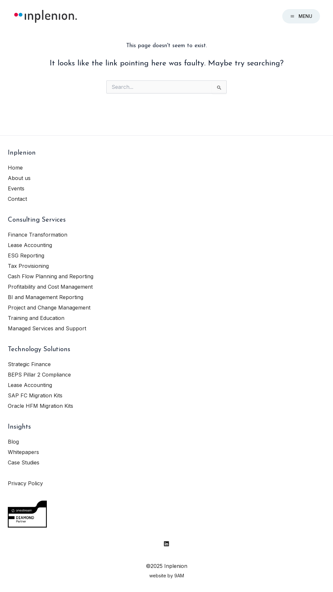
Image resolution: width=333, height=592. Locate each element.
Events (16, 188)
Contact (17, 199)
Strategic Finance (29, 364)
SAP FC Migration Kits (35, 395)
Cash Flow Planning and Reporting (50, 276)
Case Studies (23, 462)
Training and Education (36, 318)
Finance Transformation (37, 234)
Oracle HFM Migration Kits (40, 406)
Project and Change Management (49, 307)
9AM (179, 575)
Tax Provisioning (28, 266)
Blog (13, 441)
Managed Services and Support (47, 328)
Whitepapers (23, 452)
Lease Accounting (30, 245)
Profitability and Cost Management (50, 286)
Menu (301, 16)
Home (15, 167)
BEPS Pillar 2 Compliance (39, 374)
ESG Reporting (26, 255)
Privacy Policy (25, 483)
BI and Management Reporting (45, 297)
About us (19, 178)
